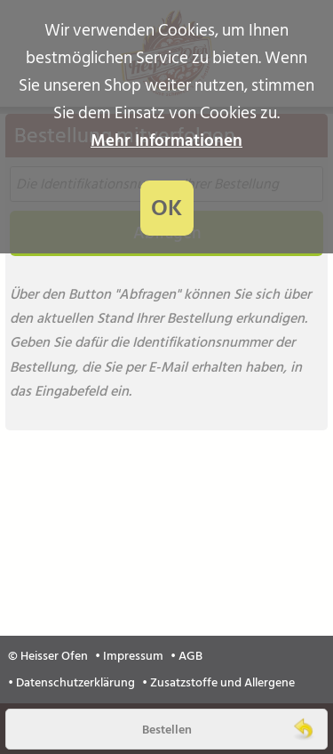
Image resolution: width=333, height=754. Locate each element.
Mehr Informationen (166, 141)
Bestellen (167, 729)
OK (166, 208)
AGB (190, 656)
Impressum (133, 656)
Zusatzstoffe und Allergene (222, 683)
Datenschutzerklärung (75, 683)
